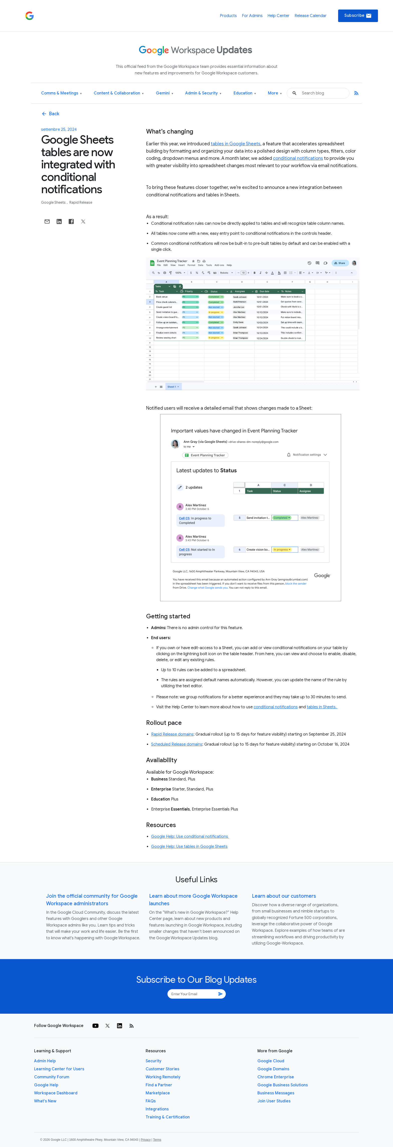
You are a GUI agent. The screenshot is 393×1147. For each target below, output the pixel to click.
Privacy (146, 1139)
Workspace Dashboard (55, 1093)
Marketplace (158, 1093)
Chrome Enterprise (275, 1077)
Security (153, 1061)
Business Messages (275, 1093)
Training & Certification (168, 1117)
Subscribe (358, 16)
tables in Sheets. (322, 707)
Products (228, 15)
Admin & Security (203, 93)
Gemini (164, 93)
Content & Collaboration (119, 93)
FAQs (151, 1101)
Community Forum (51, 1077)
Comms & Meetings (61, 93)
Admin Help (45, 1061)
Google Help (46, 1085)
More (275, 93)
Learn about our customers (284, 896)
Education (245, 93)
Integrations (157, 1109)
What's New (45, 1101)
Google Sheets (53, 202)
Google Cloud (270, 1061)
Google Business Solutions (282, 1085)
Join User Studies (273, 1101)
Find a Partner (159, 1085)
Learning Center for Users (59, 1069)
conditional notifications (298, 158)
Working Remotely (163, 1077)
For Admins (252, 15)
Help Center (278, 15)
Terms (157, 1139)
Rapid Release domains (172, 734)
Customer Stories (162, 1069)
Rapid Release (80, 202)
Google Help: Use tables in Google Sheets (189, 846)
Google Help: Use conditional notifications (190, 836)
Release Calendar (310, 15)
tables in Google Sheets (235, 144)
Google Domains (273, 1069)
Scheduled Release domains (176, 744)
